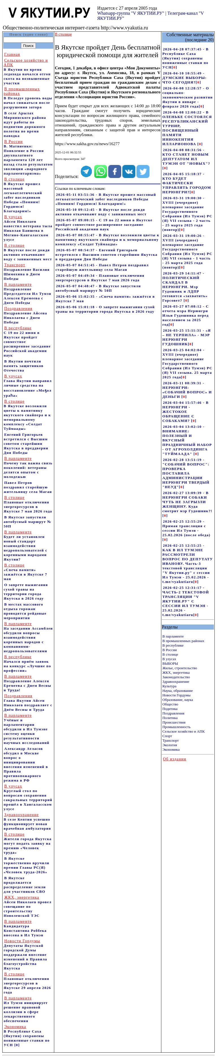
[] (174, 67)
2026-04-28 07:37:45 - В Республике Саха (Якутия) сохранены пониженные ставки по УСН (185, 58)
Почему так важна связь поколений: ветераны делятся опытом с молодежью (28, 467)
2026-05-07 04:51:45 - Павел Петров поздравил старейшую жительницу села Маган (102, 267)
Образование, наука (177, 700)
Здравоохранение (175, 681)
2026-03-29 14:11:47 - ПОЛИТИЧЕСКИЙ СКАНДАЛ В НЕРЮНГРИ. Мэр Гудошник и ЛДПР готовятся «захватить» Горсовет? (185, 286)
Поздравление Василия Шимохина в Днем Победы (27, 272)
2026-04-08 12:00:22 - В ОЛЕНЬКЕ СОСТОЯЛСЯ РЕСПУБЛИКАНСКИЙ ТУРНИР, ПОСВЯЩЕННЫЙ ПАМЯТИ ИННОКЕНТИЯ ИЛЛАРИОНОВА (187, 128)
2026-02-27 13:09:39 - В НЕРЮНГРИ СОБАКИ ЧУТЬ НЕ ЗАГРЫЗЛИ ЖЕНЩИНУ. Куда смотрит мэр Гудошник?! (187, 502)
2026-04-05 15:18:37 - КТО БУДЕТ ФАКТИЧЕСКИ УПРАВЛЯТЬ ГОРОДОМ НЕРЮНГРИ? (186, 183)
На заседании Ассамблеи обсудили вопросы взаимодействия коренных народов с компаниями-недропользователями (28, 637)
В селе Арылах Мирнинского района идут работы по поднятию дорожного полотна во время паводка (25, 124)
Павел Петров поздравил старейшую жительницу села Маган (28, 487)
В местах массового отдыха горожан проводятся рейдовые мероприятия (25, 611)
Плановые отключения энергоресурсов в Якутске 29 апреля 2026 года (27, 983)
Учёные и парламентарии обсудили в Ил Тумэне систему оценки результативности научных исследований (26, 729)
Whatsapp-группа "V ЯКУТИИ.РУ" (130, 13)
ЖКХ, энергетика (176, 672)
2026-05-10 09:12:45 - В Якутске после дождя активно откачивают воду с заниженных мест (100, 211)
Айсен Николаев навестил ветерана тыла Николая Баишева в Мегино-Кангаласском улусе (28, 228)
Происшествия (174, 722)
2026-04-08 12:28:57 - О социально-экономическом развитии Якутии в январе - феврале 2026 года (187, 97)
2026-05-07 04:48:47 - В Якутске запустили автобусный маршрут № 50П (98, 288)
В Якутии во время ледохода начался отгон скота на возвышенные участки (27, 71)
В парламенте (173, 636)
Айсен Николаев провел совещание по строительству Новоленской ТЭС (27, 906)
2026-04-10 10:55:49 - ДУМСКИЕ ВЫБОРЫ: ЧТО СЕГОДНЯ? (184, 77)
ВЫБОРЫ (170, 663)
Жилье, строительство (179, 668)
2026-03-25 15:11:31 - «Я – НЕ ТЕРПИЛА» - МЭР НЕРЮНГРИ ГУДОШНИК (186, 337)
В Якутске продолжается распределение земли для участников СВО (25, 885)
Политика (170, 718)
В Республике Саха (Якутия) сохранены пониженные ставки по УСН (27, 1036)
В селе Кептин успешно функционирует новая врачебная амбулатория (27, 822)
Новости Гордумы (176, 695)
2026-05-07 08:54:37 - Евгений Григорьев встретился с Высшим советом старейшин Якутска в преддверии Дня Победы (106, 254)
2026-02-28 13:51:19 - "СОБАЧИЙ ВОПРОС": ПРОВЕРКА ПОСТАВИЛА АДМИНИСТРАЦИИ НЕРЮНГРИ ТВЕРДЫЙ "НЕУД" (186, 473)
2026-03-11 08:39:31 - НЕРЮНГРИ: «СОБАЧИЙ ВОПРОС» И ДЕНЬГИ (187, 390)
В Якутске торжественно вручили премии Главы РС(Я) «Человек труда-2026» (26, 865)
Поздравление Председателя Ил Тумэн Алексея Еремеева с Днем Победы (27, 293)
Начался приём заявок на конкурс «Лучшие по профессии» (27, 664)
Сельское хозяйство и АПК (183, 731)
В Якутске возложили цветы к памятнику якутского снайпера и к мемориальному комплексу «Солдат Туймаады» (27, 415)
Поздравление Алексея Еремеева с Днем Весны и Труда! (27, 683)
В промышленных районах (183, 641)
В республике (173, 645)
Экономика (171, 749)
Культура (169, 686)
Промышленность (176, 727)
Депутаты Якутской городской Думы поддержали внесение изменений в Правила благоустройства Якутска (25, 954)
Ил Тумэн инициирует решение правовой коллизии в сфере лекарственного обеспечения (26, 1009)
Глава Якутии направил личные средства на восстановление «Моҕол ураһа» (28, 386)
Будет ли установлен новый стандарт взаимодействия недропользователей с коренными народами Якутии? (25, 545)
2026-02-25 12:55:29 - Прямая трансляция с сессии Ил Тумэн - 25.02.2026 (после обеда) (186, 528)
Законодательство (176, 677)
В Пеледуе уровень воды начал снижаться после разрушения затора (28, 98)
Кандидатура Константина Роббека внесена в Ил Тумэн (25, 928)
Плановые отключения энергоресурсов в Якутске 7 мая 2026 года (28, 504)
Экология (169, 745)
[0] (17, 1045)
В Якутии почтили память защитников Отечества (24, 365)
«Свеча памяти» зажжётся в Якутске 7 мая (25, 572)
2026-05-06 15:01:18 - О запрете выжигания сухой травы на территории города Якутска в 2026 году (105, 309)
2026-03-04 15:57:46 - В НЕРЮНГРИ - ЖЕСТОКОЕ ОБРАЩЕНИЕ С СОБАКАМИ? (185, 411)
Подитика (170, 709)
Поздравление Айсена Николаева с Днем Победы (25, 315)
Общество (170, 704)
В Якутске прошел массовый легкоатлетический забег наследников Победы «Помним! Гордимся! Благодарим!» (23, 195)
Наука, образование (177, 690)
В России (169, 650)
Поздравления (173, 713)
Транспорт (170, 740)
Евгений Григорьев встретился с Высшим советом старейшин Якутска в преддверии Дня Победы (26, 443)
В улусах (169, 659)
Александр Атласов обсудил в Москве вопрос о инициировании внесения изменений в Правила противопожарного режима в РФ (26, 764)
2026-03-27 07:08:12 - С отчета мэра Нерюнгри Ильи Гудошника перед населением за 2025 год (185, 315)
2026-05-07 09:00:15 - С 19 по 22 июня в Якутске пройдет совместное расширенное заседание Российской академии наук (103, 224)
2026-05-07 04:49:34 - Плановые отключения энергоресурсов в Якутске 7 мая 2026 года (99, 277)
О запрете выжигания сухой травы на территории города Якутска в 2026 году (26, 591)
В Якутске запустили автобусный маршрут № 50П (27, 521)
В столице (170, 654)
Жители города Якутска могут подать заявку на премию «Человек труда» (28, 843)
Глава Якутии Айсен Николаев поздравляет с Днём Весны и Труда (28, 703)
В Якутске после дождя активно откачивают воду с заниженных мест (28, 252)
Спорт (167, 736)
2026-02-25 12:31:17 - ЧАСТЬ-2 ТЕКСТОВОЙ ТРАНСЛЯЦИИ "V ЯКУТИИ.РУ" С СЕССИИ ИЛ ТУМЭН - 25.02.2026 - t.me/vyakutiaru (185, 601)
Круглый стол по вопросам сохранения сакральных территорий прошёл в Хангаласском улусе (28, 797)
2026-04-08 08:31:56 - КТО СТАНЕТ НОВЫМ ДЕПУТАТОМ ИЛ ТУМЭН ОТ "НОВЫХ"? (186, 157)
